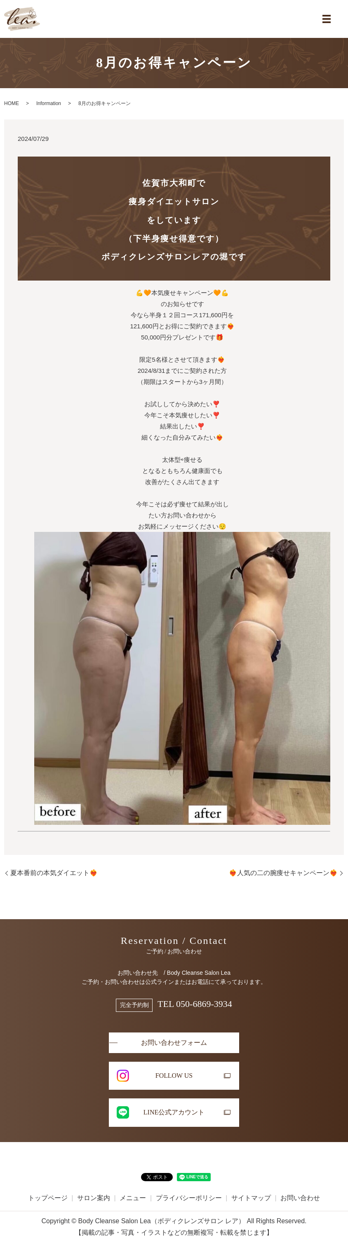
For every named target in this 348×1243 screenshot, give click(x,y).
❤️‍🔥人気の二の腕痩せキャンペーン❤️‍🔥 (283, 872)
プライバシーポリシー (189, 1197)
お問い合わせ (300, 1197)
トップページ (48, 1197)
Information (48, 103)
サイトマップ (251, 1197)
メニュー (133, 1197)
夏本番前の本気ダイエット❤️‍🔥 (54, 872)
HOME (11, 103)
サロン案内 (93, 1197)
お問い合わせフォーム (174, 1042)
